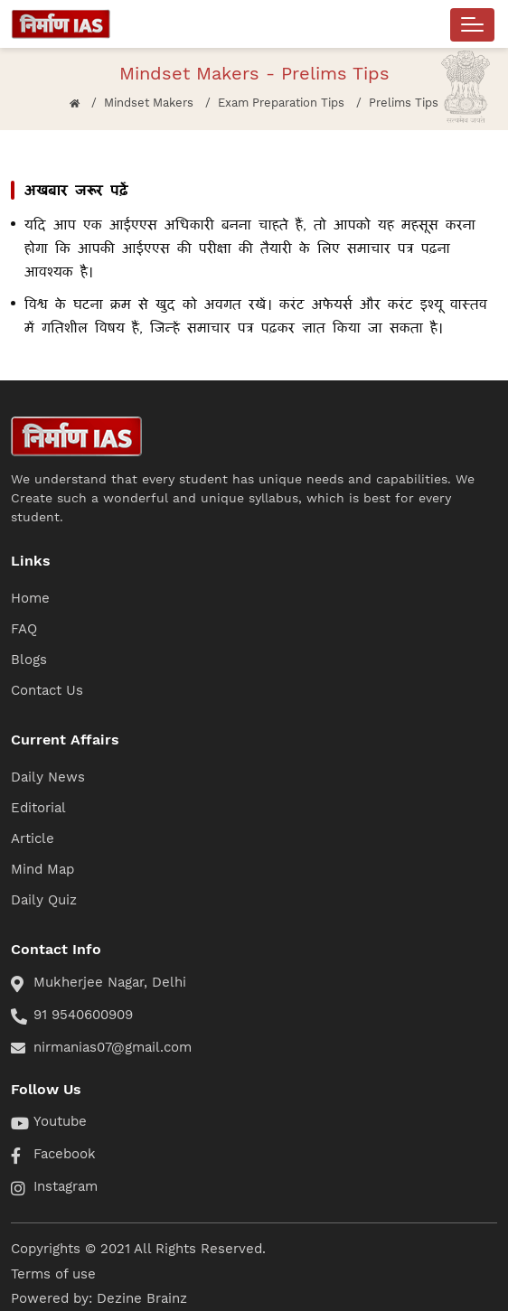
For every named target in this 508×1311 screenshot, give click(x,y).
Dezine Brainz (142, 1298)
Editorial (38, 808)
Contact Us (47, 690)
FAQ (24, 629)
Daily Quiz (44, 900)
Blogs (29, 659)
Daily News (48, 777)
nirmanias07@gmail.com (112, 1047)
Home (30, 598)
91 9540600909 (83, 1015)
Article (32, 838)
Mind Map (42, 869)
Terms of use (53, 1274)
